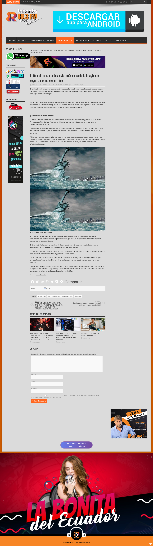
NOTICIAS (51, 40)
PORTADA (11, 40)
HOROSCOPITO (82, 40)
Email (33, 381)
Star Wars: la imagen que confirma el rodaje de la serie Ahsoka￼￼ (86, 303)
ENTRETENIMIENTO (65, 40)
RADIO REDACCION (45, 85)
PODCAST (96, 40)
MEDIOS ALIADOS (12, 99)
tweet (33, 288)
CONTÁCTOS (108, 40)
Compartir (73, 282)
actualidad (41, 296)
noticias (78, 296)
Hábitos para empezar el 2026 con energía (91, 345)
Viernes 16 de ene (27, 2)
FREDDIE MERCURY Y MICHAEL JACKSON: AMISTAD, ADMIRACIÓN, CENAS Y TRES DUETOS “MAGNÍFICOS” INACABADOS (50, 305)
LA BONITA (22, 40)
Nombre (33, 374)
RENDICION (121, 40)
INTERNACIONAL (67, 296)
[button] (149, 496)
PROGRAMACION (37, 40)
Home (33, 50)
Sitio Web (34, 388)
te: (40, 275)
